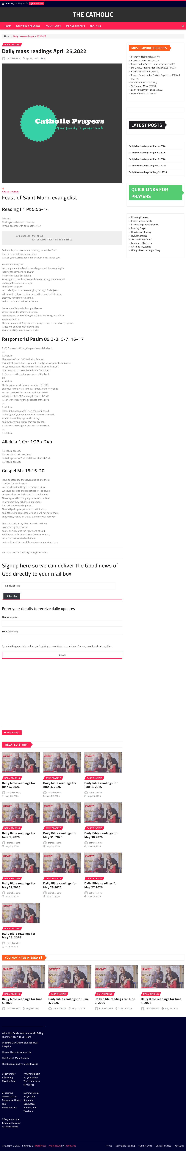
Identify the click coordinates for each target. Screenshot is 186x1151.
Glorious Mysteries (141, 246)
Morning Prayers (139, 217)
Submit (62, 655)
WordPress (40, 1145)
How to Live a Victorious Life (16, 1052)
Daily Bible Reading (28, 26)
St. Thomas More (140, 86)
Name (10, 617)
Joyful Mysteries (139, 235)
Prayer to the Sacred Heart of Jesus (149, 64)
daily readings (13, 732)
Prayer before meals (141, 220)
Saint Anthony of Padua (143, 89)
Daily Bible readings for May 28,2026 (60, 885)
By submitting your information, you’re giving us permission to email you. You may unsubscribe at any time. (57, 646)
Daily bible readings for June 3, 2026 (59, 785)
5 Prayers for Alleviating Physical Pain (8, 1077)
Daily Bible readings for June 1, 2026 (18, 835)
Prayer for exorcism (141, 60)
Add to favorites (10, 191)
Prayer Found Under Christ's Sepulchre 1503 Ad (155, 75)
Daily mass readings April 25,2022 (29, 36)
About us (95, 26)
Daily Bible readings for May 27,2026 (101, 885)
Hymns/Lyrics (53, 26)
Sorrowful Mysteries (141, 239)
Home (7, 26)
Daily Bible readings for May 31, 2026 (60, 835)
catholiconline (13, 58)
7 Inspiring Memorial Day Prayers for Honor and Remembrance (11, 1100)
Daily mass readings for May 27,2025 (149, 67)
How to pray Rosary (141, 232)
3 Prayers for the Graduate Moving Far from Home (11, 1123)
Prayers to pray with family (144, 224)
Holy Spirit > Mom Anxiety (15, 1057)
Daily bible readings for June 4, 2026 (18, 785)
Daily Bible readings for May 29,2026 (18, 885)
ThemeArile (70, 1145)
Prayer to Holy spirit (141, 56)
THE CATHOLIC (93, 14)
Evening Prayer (138, 228)
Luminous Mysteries (141, 243)
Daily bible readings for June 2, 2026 (101, 785)
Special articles (75, 26)
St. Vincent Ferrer (140, 82)
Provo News (55, 1145)
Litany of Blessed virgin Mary (145, 250)
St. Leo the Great (139, 93)
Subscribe (12, 596)
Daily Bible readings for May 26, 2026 (18, 935)
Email (10, 631)
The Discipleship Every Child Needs (20, 1063)
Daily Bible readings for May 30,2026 (101, 835)
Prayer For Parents (140, 71)
